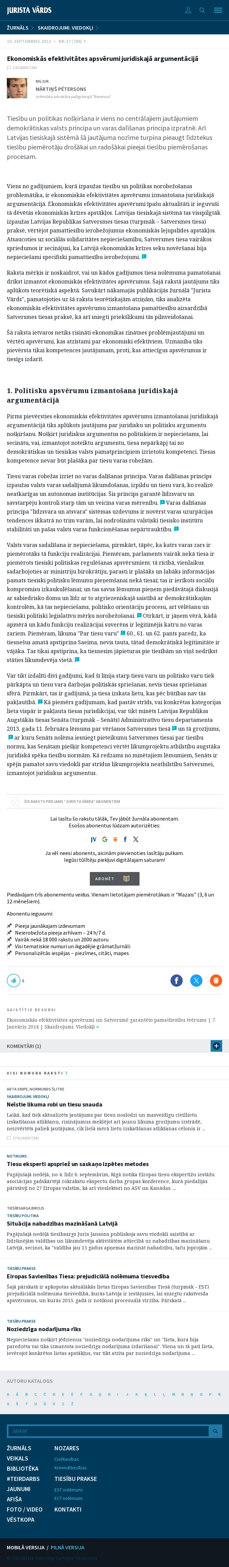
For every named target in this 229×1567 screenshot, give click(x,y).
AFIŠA (14, 1499)
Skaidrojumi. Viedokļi (65, 27)
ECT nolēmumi (68, 1498)
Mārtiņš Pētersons (61, 88)
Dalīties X (196, 980)
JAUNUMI (19, 1489)
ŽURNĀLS (18, 27)
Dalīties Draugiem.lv (216, 980)
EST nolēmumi (68, 1490)
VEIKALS (17, 1458)
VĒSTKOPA (20, 1519)
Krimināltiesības (70, 1468)
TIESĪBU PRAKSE (75, 1478)
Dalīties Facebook (176, 980)
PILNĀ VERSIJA (67, 1547)
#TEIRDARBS (23, 1478)
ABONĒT (105, 878)
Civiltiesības (66, 1459)
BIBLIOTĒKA (22, 1468)
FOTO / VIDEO (25, 1509)
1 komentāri (25, 67)
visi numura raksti (37, 1073)
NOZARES (66, 1448)
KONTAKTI (68, 1509)
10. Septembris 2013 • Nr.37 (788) (46, 41)
